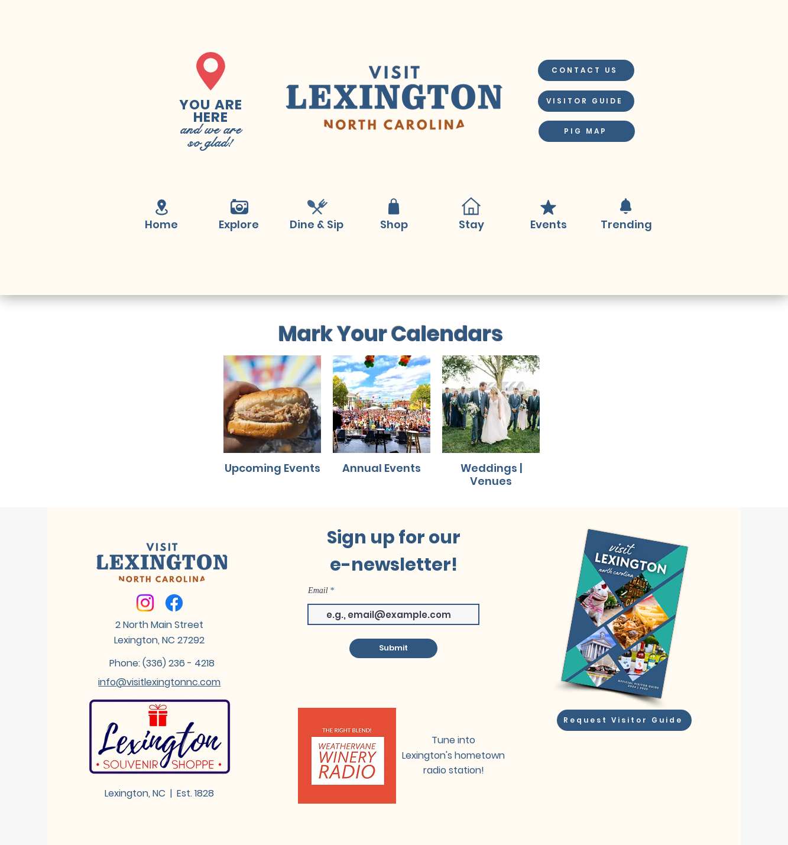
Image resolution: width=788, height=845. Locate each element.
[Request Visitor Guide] (624, 720)
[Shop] (394, 206)
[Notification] (626, 206)
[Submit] (393, 648)
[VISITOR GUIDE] (586, 101)
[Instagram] (145, 602)
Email (317, 591)
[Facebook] (174, 602)
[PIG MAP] (587, 131)
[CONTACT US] (586, 70)
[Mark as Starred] (548, 207)
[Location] (162, 207)
